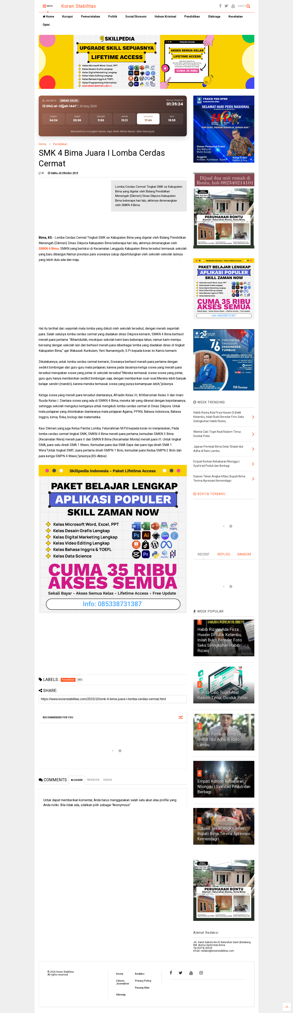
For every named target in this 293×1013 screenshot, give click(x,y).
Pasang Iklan (142, 987)
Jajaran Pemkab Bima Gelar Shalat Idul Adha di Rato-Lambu (221, 739)
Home (48, 16)
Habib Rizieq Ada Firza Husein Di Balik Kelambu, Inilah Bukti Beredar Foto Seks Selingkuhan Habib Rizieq (219, 640)
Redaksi (139, 973)
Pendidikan (192, 16)
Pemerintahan (90, 16)
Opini (46, 24)
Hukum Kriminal (165, 16)
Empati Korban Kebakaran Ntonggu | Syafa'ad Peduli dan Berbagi (223, 786)
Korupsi (67, 16)
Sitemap (121, 994)
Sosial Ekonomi (135, 16)
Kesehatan (235, 16)
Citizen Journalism (122, 982)
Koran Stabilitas (78, 6)
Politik (112, 16)
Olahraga (214, 16)
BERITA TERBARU (209, 494)
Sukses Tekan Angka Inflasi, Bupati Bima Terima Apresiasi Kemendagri (223, 833)
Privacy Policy (143, 980)
